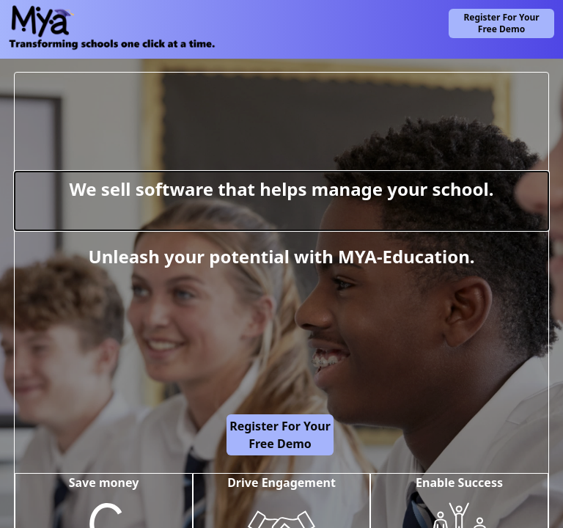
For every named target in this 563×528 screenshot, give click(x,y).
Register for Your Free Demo (501, 23)
